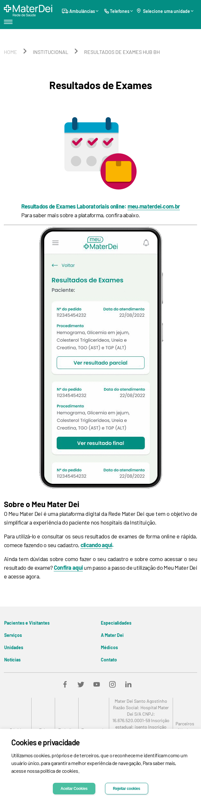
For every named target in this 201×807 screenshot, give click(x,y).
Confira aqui (68, 567)
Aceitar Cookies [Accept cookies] (74, 788)
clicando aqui (96, 544)
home (10, 52)
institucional (50, 52)
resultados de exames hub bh (122, 52)
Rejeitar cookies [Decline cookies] (126, 788)
